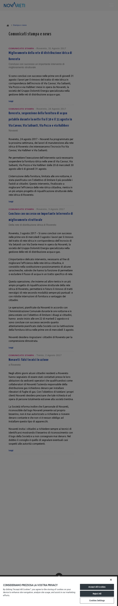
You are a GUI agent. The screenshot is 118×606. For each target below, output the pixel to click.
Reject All (97, 594)
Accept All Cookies (97, 587)
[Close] (111, 580)
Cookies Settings (97, 600)
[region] (58, 591)
